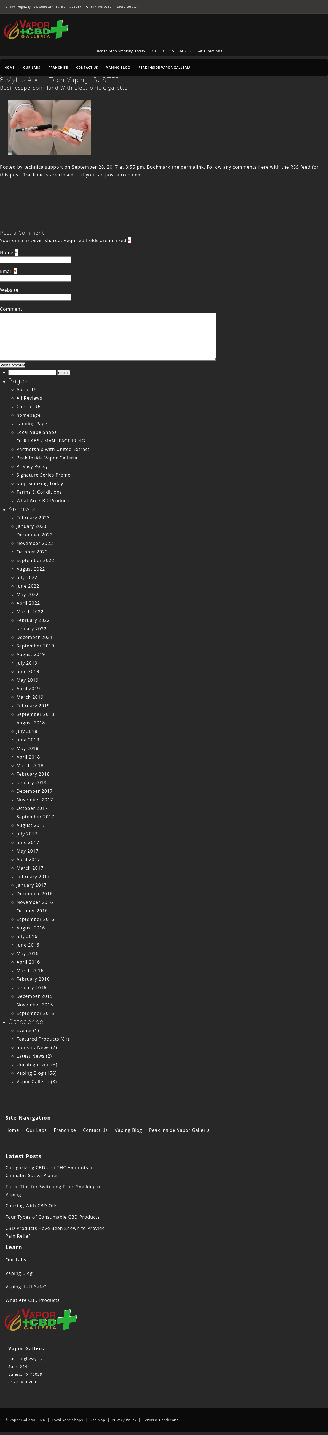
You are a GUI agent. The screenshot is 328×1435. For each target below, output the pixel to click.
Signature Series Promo (44, 475)
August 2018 (31, 723)
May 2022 (28, 595)
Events (24, 1030)
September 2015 (35, 1013)
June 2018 (28, 740)
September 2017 (35, 817)
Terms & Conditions (39, 492)
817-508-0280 (98, 7)
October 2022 (32, 552)
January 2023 (32, 526)
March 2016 (30, 971)
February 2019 (33, 706)
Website (9, 290)
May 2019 (28, 680)
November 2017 (35, 800)
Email (6, 271)
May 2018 (28, 748)
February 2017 (33, 877)
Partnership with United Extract (53, 449)
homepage (29, 415)
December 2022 (35, 535)
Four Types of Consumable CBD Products (53, 1217)
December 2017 (35, 791)
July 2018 (27, 731)
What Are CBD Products (44, 501)
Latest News (30, 1056)
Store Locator (127, 7)
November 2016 (35, 902)
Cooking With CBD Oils (31, 1206)
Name (7, 252)
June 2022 (28, 586)
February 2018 (33, 774)
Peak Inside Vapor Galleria (164, 67)
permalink (192, 167)
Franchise (58, 67)
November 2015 (35, 1005)
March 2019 (30, 697)
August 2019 (31, 654)
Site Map (97, 1420)
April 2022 (28, 603)
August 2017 (31, 825)
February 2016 (33, 979)
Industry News (33, 1047)
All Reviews (29, 398)
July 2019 (27, 663)
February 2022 (33, 620)
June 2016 (28, 945)
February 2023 (33, 518)
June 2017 (28, 842)
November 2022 (35, 543)
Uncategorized (33, 1065)
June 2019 (28, 671)
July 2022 (27, 577)
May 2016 (28, 953)
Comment (11, 309)
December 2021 (35, 637)
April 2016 (28, 962)
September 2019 (35, 646)
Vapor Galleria (33, 1082)
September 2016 (35, 919)
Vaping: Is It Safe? (26, 1287)
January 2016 (32, 988)
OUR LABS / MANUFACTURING (51, 441)
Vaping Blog (118, 67)
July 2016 (27, 936)
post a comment (123, 175)
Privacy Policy (32, 466)
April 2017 (28, 859)
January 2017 (32, 885)
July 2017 (27, 834)
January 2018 (32, 783)
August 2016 (31, 928)
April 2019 (28, 689)
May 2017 (28, 851)
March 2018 (30, 765)
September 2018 (35, 714)
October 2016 (32, 911)
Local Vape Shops (37, 432)
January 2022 (32, 629)
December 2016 (35, 894)
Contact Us (87, 67)
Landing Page (32, 424)
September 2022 (35, 560)
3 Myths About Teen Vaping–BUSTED (60, 80)
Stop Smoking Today (40, 483)
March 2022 (30, 612)
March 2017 (30, 868)
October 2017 (32, 808)
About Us (27, 389)
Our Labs (31, 67)
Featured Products (38, 1039)
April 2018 (28, 757)
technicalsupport (43, 167)
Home (9, 67)
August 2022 (31, 569)
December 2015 (35, 996)
